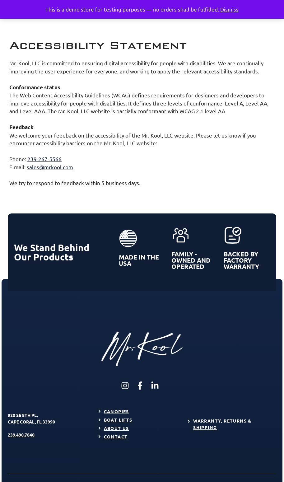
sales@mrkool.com (50, 167)
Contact (116, 436)
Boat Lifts (118, 420)
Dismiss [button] (229, 9)
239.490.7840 (21, 435)
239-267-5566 (44, 159)
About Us (116, 428)
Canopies (116, 411)
